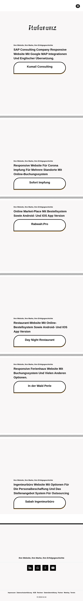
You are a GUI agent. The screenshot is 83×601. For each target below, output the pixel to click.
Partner (60, 592)
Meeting (66, 592)
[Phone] (45, 568)
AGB (34, 592)
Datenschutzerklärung (24, 592)
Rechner (40, 592)
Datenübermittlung (50, 592)
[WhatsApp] (38, 568)
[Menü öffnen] (78, 6)
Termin (72, 592)
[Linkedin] (30, 568)
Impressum (12, 592)
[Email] (53, 568)
